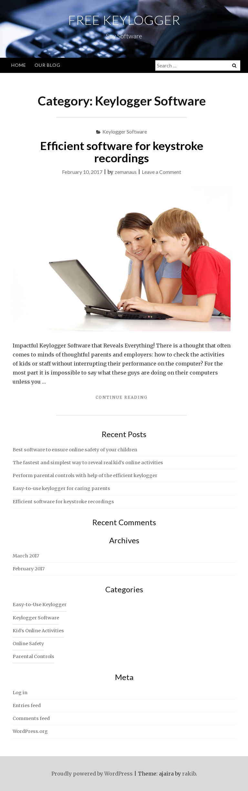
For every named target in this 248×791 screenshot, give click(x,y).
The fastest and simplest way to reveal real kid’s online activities (88, 463)
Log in (20, 693)
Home (18, 65)
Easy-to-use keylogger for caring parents (61, 488)
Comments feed (31, 718)
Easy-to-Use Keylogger (40, 604)
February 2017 (29, 569)
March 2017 (26, 556)
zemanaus (126, 172)
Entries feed (27, 705)
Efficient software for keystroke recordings (121, 152)
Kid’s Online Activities (38, 631)
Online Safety (28, 643)
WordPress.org (30, 731)
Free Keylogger (124, 20)
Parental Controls (33, 656)
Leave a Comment (161, 172)
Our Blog (47, 65)
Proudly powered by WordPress (92, 773)
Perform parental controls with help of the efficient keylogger (85, 475)
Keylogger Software (124, 131)
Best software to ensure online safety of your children (75, 450)
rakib (189, 773)
